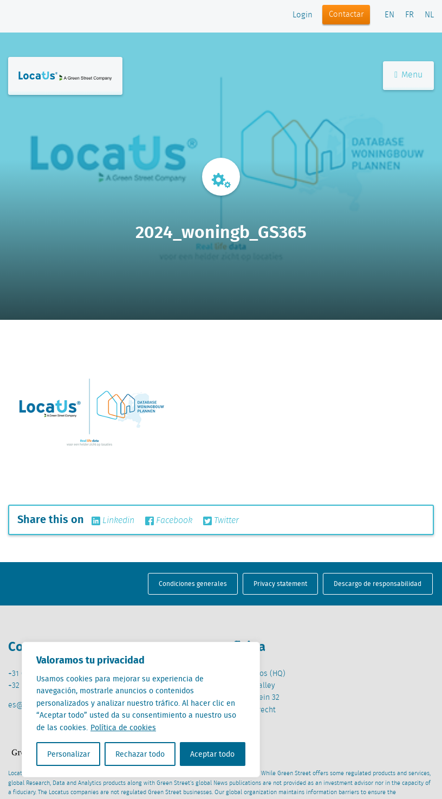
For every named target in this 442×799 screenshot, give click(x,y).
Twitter (221, 521)
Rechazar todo (140, 754)
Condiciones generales (193, 583)
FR (409, 15)
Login (302, 15)
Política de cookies (123, 727)
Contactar (346, 14)
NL (429, 15)
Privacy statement (280, 583)
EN (389, 15)
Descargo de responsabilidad (377, 583)
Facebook (168, 521)
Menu (408, 75)
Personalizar (68, 754)
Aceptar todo (212, 754)
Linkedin (113, 521)
